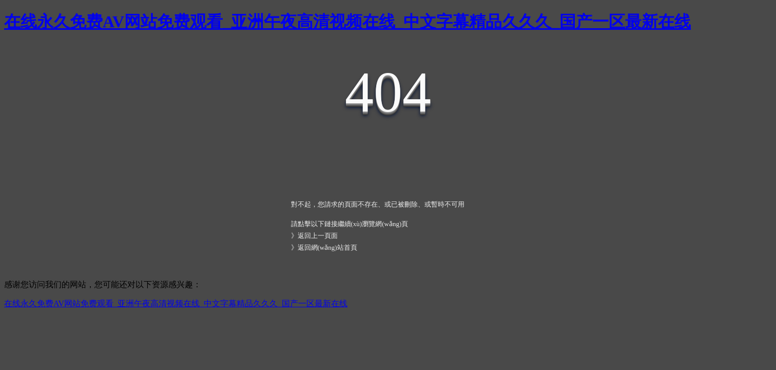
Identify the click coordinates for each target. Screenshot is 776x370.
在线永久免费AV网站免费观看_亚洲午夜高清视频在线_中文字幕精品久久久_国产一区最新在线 (347, 21)
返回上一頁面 (318, 235)
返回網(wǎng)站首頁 (327, 247)
